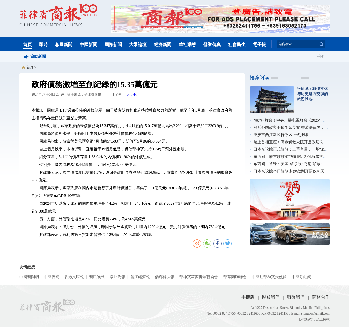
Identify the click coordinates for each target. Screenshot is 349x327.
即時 (43, 44)
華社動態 (187, 44)
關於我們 (271, 297)
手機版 (247, 297)
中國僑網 (51, 277)
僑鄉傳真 (212, 44)
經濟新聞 (162, 44)
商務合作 (321, 297)
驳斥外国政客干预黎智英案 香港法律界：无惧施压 (297, 127)
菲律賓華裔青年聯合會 (198, 277)
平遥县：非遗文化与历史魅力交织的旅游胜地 (312, 94)
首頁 (27, 44)
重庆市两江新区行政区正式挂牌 (281, 135)
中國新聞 (88, 44)
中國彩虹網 (301, 277)
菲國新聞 (63, 44)
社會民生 (237, 44)
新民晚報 (97, 277)
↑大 (127, 94)
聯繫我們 (296, 297)
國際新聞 (113, 44)
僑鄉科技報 (164, 277)
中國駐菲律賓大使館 (269, 277)
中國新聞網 (29, 277)
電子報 (259, 44)
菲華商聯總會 (235, 277)
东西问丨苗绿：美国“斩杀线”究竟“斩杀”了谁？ (294, 164)
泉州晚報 (117, 277)
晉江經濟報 (140, 277)
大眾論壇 (138, 44)
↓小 (133, 94)
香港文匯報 (74, 277)
